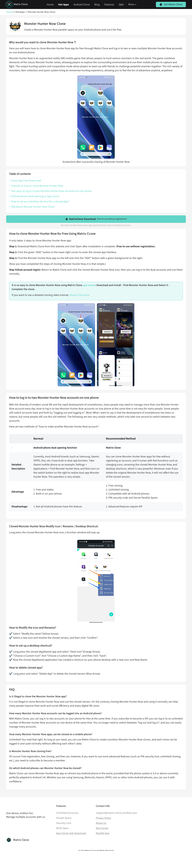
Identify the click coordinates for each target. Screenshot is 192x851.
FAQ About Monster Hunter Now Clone (32, 207)
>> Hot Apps (18, 12)
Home (50, 4)
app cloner (89, 285)
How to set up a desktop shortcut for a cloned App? (40, 201)
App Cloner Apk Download (71, 833)
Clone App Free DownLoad (26, 180)
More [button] (132, 4)
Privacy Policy (103, 818)
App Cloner (102, 828)
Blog (97, 4)
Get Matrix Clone (173, 4)
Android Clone (82, 4)
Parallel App (102, 833)
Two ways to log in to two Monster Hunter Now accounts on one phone (51, 191)
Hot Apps (63, 4)
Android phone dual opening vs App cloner (35, 196)
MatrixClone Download (98, 219)
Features (109, 4)
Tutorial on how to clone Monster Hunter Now (37, 186)
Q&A (121, 4)
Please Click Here (79, 295)
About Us (101, 823)
